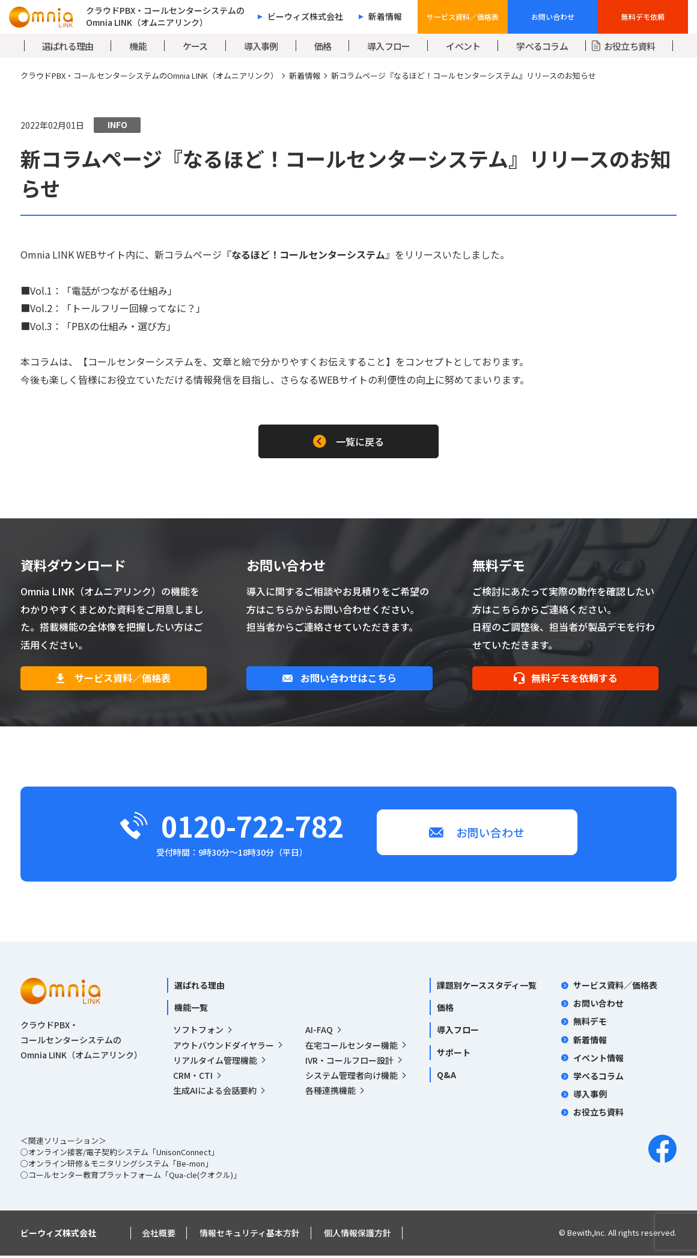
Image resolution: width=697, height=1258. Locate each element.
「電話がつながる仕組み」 (119, 290)
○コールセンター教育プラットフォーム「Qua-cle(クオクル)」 (130, 1177)
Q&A (446, 1076)
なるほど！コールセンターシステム (308, 254)
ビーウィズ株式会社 (305, 16)
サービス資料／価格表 (463, 16)
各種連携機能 (330, 1093)
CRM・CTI (193, 1078)
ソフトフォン (198, 1032)
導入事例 (590, 1096)
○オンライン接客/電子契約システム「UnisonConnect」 (119, 1154)
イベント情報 (598, 1060)
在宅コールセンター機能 (351, 1047)
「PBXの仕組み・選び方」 (119, 326)
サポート (453, 1054)
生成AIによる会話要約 (215, 1093)
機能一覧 (191, 1010)
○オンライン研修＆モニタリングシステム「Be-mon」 (116, 1165)
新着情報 (385, 16)
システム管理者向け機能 (351, 1078)
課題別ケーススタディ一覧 (487, 987)
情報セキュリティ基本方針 (249, 1235)
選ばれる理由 (199, 987)
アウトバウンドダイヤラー (223, 1047)
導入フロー (458, 1032)
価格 (445, 1010)
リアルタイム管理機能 (215, 1062)
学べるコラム (598, 1078)
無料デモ (590, 1023)
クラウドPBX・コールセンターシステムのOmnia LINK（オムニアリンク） (149, 75)
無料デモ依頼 (643, 16)
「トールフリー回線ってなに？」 (133, 308)
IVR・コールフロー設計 (349, 1062)
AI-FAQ (319, 1032)
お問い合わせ (552, 16)
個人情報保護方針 (357, 1235)
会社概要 (158, 1235)
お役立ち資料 (598, 1114)
